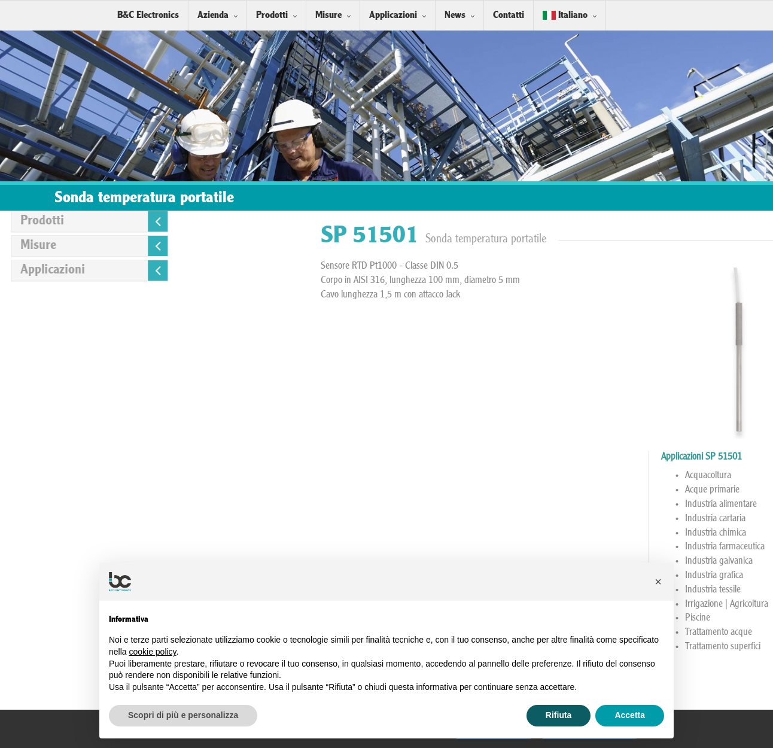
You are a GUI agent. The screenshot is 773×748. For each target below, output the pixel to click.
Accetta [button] (629, 715)
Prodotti (272, 15)
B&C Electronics (148, 15)
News (455, 15)
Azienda (213, 15)
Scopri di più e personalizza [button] (183, 715)
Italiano (565, 15)
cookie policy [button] (152, 651)
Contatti (508, 15)
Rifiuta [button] (559, 715)
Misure (328, 15)
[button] (658, 581)
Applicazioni (393, 15)
